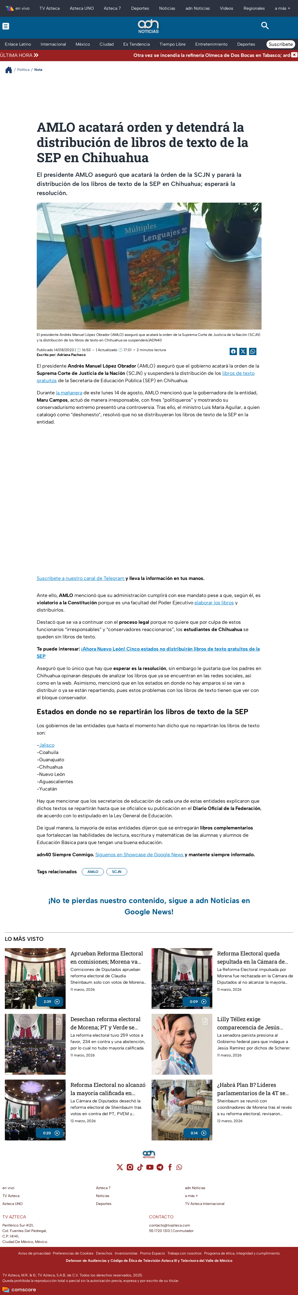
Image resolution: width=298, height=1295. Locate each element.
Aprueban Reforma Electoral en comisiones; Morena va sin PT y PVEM (106, 957)
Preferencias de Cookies (73, 1253)
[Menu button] (32, 26)
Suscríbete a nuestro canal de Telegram (81, 578)
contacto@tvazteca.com (169, 1225)
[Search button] (265, 26)
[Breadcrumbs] (11, 70)
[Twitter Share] (243, 351)
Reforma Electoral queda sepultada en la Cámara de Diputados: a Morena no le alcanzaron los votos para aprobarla (251, 957)
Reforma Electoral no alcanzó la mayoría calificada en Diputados (108, 1089)
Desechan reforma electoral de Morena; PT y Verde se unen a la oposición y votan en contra (105, 1023)
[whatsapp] (179, 1168)
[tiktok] (140, 1169)
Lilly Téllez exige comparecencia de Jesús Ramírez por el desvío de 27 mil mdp (252, 1023)
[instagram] (130, 1169)
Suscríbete (281, 44)
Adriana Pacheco (71, 355)
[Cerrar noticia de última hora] (294, 55)
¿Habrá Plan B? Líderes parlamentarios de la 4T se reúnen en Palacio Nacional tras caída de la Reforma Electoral (252, 1089)
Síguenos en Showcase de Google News (140, 854)
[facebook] (170, 1169)
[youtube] (150, 1169)
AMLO (92, 872)
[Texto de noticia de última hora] (165, 55)
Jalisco (46, 745)
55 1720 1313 (159, 1231)
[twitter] (120, 1169)
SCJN (117, 872)
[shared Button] (252, 351)
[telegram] (160, 1169)
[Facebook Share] (233, 351)
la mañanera (69, 393)
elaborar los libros (214, 603)
